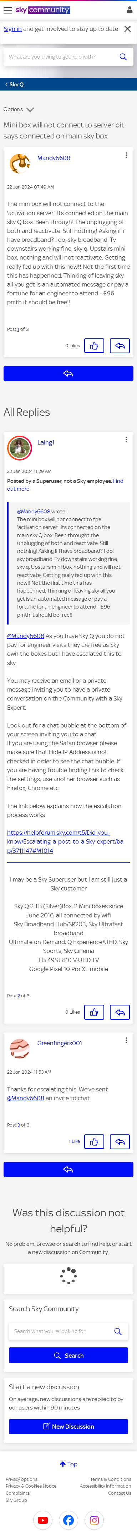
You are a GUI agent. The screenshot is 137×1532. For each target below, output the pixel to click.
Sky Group (16, 1500)
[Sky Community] (43, 10)
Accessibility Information (105, 1486)
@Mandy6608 (33, 511)
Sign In (128, 11)
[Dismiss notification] (127, 29)
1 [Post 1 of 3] (18, 329)
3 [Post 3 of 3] (18, 1125)
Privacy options (21, 1479)
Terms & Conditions (110, 1479)
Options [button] (13, 109)
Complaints (18, 1493)
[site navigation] (8, 10)
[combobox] (62, 57)
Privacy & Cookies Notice (31, 1486)
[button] (126, 155)
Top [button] (72, 1464)
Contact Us (119, 1493)
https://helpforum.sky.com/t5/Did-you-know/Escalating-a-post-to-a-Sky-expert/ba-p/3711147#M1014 (66, 841)
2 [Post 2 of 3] (18, 995)
